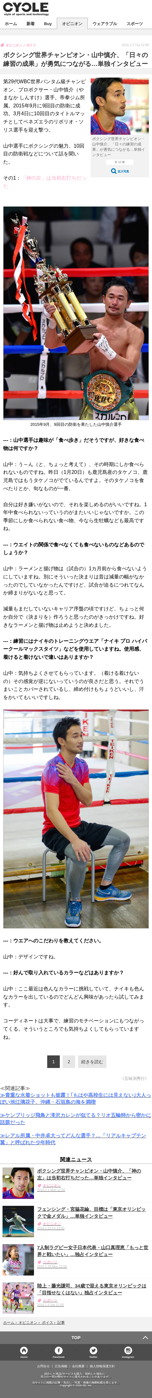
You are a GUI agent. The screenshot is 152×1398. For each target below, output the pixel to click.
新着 (30, 23)
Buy (48, 23)
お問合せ (43, 1366)
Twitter (93, 1356)
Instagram (128, 1356)
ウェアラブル (105, 23)
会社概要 (78, 1366)
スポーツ (135, 23)
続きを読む (92, 1061)
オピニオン (72, 23)
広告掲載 (61, 1366)
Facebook (59, 1356)
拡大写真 (123, 171)
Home (23, 1356)
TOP (76, 1337)
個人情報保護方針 (102, 1366)
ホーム (11, 23)
